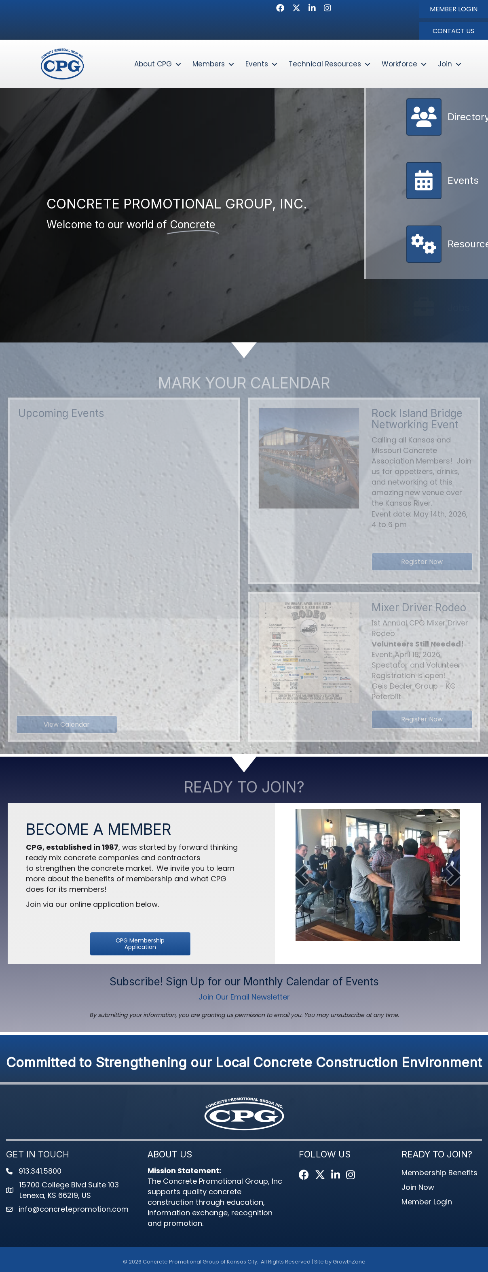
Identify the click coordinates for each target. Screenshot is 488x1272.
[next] (454, 875)
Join (445, 64)
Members (208, 64)
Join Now (417, 1187)
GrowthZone (349, 1262)
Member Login (426, 1202)
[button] (453, 9)
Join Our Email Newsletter (244, 997)
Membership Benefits (439, 1173)
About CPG (153, 64)
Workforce (399, 64)
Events (256, 64)
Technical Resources (325, 64)
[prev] (301, 875)
